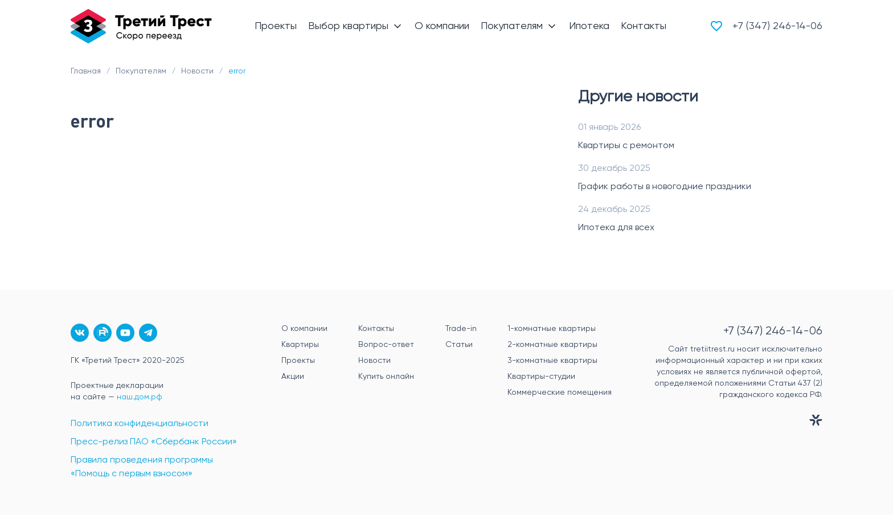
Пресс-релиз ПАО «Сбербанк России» (154, 442)
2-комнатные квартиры (552, 345)
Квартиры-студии (541, 377)
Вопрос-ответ (386, 345)
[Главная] (141, 26)
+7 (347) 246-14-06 (777, 26)
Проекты (298, 361)
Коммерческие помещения (559, 393)
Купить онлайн (386, 377)
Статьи (459, 345)
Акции (292, 377)
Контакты (376, 329)
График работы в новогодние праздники (664, 186)
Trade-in (461, 329)
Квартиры (300, 345)
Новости (374, 361)
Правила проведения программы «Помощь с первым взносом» (142, 467)
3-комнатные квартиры (552, 361)
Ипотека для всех (616, 227)
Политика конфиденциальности (139, 423)
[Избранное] (716, 26)
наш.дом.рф (139, 397)
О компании (304, 329)
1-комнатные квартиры (551, 329)
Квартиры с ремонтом (626, 145)
